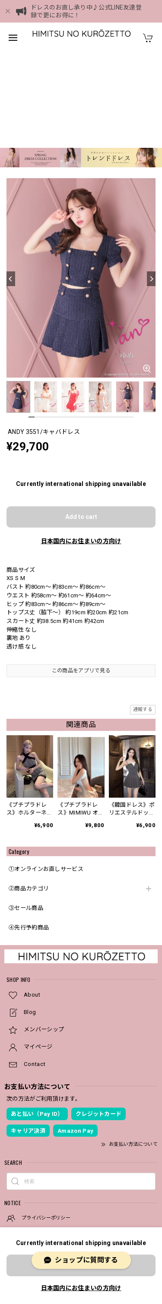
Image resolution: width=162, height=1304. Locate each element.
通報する (142, 614)
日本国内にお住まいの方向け (81, 446)
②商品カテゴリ (29, 793)
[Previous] (10, 183)
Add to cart (81, 421)
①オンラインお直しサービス (46, 774)
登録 (140, 1185)
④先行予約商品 (29, 832)
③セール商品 (26, 813)
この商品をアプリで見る (81, 576)
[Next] (151, 183)
